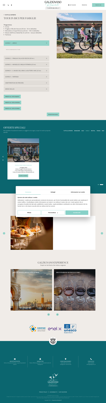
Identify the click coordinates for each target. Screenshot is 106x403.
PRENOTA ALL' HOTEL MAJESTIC (12, 96)
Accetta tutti (76, 212)
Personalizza (53, 212)
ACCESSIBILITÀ (53, 392)
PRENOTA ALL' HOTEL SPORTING (12, 102)
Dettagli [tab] (53, 192)
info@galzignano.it (91, 364)
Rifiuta (29, 212)
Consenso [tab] (28, 192)
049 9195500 (91, 363)
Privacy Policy (43, 392)
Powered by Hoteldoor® (57, 400)
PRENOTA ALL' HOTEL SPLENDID (12, 108)
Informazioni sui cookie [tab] (78, 192)
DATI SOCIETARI (63, 392)
